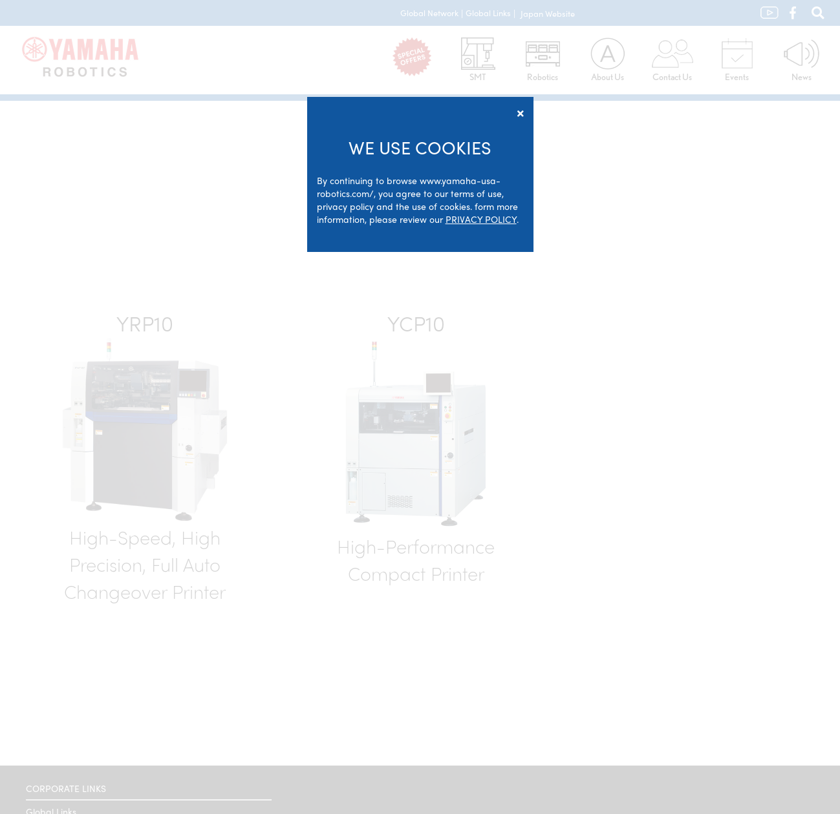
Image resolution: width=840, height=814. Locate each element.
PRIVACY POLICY (481, 219)
